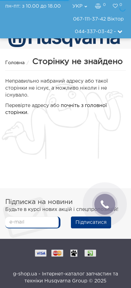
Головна (15, 63)
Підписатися (91, 222)
